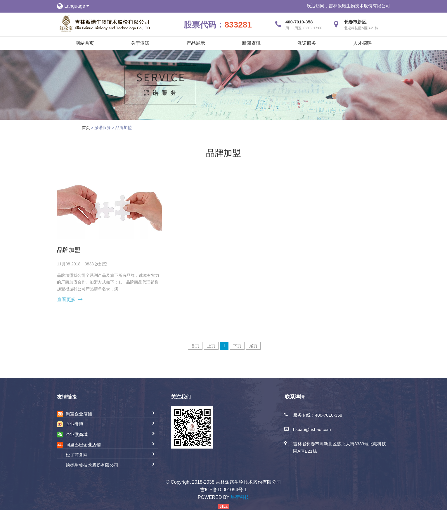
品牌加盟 (68, 250)
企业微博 (74, 424)
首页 (86, 127)
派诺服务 (306, 43)
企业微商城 (77, 434)
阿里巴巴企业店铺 (83, 444)
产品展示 (195, 43)
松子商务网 (77, 454)
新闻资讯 (251, 43)
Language (76, 6)
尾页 (253, 346)
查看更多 (66, 299)
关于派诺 (140, 43)
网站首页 (84, 43)
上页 (211, 346)
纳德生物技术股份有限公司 (92, 465)
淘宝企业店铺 (79, 413)
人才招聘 (362, 43)
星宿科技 (240, 497)
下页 (237, 346)
